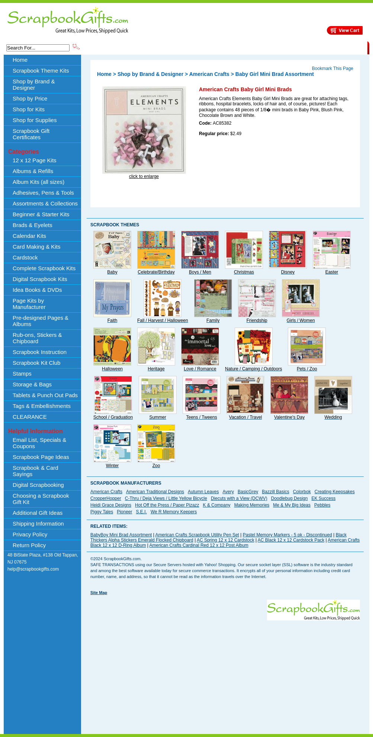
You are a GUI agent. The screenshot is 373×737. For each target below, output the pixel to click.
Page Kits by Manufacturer (29, 303)
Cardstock (25, 257)
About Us (250, 47)
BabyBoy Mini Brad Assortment (121, 534)
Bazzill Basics (275, 491)
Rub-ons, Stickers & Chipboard (37, 338)
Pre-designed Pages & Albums (40, 321)
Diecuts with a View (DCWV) (239, 498)
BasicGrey (248, 491)
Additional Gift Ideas (37, 513)
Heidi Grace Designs (110, 505)
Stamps (22, 373)
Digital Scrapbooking (38, 485)
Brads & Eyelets (32, 225)
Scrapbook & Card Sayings (35, 471)
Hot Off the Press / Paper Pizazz (167, 505)
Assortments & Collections (45, 203)
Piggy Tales (101, 511)
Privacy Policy (30, 534)
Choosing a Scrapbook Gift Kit (41, 498)
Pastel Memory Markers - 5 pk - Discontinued (287, 534)
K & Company (217, 505)
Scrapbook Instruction (40, 352)
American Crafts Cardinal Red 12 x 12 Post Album (198, 545)
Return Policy (29, 545)
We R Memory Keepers (174, 511)
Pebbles (322, 505)
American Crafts (209, 74)
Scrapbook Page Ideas (41, 457)
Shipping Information (289, 47)
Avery (228, 491)
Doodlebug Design (289, 498)
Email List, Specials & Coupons (39, 443)
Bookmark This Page (332, 68)
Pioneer (124, 511)
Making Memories (252, 505)
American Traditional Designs (155, 491)
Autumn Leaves (203, 491)
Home (20, 60)
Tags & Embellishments (42, 406)
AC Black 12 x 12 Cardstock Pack (291, 540)
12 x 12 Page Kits (35, 160)
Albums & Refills (33, 171)
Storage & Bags (32, 384)
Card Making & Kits (36, 246)
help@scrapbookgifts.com (33, 569)
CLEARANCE (333, 47)
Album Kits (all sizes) (38, 182)
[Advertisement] (194, 672)
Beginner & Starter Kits (41, 214)
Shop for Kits (29, 109)
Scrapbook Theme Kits (108, 47)
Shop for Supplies (35, 120)
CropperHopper (105, 498)
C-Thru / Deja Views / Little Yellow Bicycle (166, 498)
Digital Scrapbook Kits (40, 279)
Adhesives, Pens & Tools (43, 192)
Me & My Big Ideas (292, 505)
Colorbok (302, 491)
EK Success (323, 498)
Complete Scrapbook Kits (44, 268)
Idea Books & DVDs (37, 290)
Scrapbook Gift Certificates (31, 134)
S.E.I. (141, 511)
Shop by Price (218, 47)
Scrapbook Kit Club (36, 363)
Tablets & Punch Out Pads (45, 395)
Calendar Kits (29, 236)
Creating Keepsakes (335, 491)
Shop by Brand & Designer (168, 47)
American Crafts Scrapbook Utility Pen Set (197, 534)
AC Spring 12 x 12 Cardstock (225, 540)
